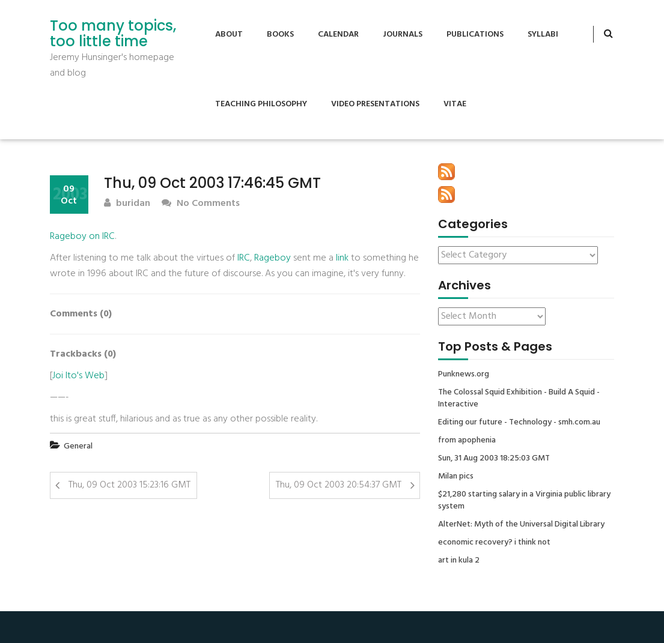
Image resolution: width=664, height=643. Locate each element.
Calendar (338, 34)
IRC (243, 258)
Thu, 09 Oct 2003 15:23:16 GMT (129, 485)
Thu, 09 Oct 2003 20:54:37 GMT (338, 485)
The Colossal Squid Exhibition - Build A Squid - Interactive (519, 399)
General (78, 446)
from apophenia (467, 441)
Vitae (454, 104)
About (229, 34)
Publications (475, 34)
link (342, 258)
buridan (127, 204)
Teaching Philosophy (261, 104)
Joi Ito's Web (78, 376)
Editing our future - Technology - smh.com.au (519, 423)
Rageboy (272, 258)
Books (280, 34)
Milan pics (456, 477)
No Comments (201, 204)
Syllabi (543, 34)
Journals (402, 34)
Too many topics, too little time (113, 34)
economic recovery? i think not (494, 543)
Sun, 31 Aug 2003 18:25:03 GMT (494, 459)
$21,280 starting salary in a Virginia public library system (524, 501)
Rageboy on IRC (82, 236)
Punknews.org (463, 375)
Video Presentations (375, 104)
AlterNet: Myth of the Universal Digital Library (521, 525)
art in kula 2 (459, 561)
